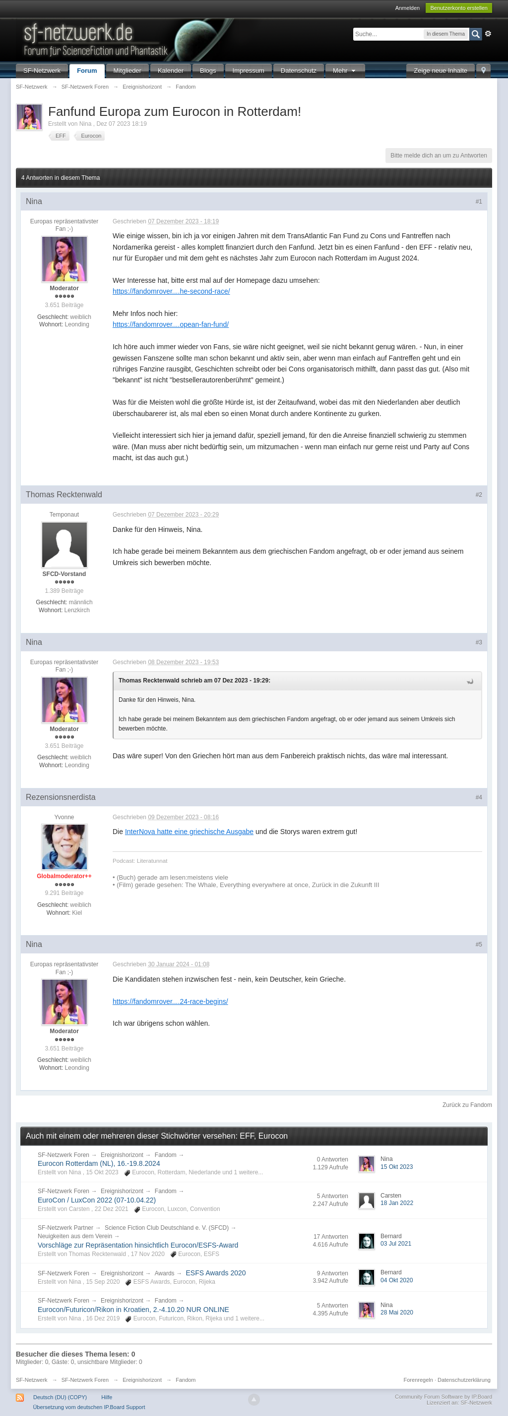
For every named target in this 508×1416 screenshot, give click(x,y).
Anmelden (407, 8)
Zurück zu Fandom (467, 1104)
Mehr (345, 70)
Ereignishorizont (122, 1155)
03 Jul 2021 (396, 1243)
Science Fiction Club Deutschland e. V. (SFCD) (167, 1227)
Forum (87, 70)
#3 (479, 642)
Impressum (248, 70)
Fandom (166, 1155)
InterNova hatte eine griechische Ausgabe (189, 832)
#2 (479, 494)
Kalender (171, 70)
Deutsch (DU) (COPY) (60, 1397)
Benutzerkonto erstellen (459, 8)
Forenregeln (418, 1380)
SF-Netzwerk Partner (65, 1227)
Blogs (208, 70)
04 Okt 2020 (397, 1280)
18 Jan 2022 (397, 1203)
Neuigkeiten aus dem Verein (75, 1236)
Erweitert (488, 34)
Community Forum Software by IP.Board (443, 1397)
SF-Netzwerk (42, 70)
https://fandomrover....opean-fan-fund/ (171, 324)
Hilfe (106, 1397)
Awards (165, 1273)
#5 (479, 944)
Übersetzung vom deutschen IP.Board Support (89, 1407)
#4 (479, 797)
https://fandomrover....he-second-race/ (171, 291)
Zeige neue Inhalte (440, 70)
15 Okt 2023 (397, 1166)
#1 (479, 201)
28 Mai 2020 (397, 1312)
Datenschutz (299, 70)
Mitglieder (127, 70)
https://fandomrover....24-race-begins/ (170, 1001)
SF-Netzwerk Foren (63, 1155)
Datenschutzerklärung (464, 1380)
